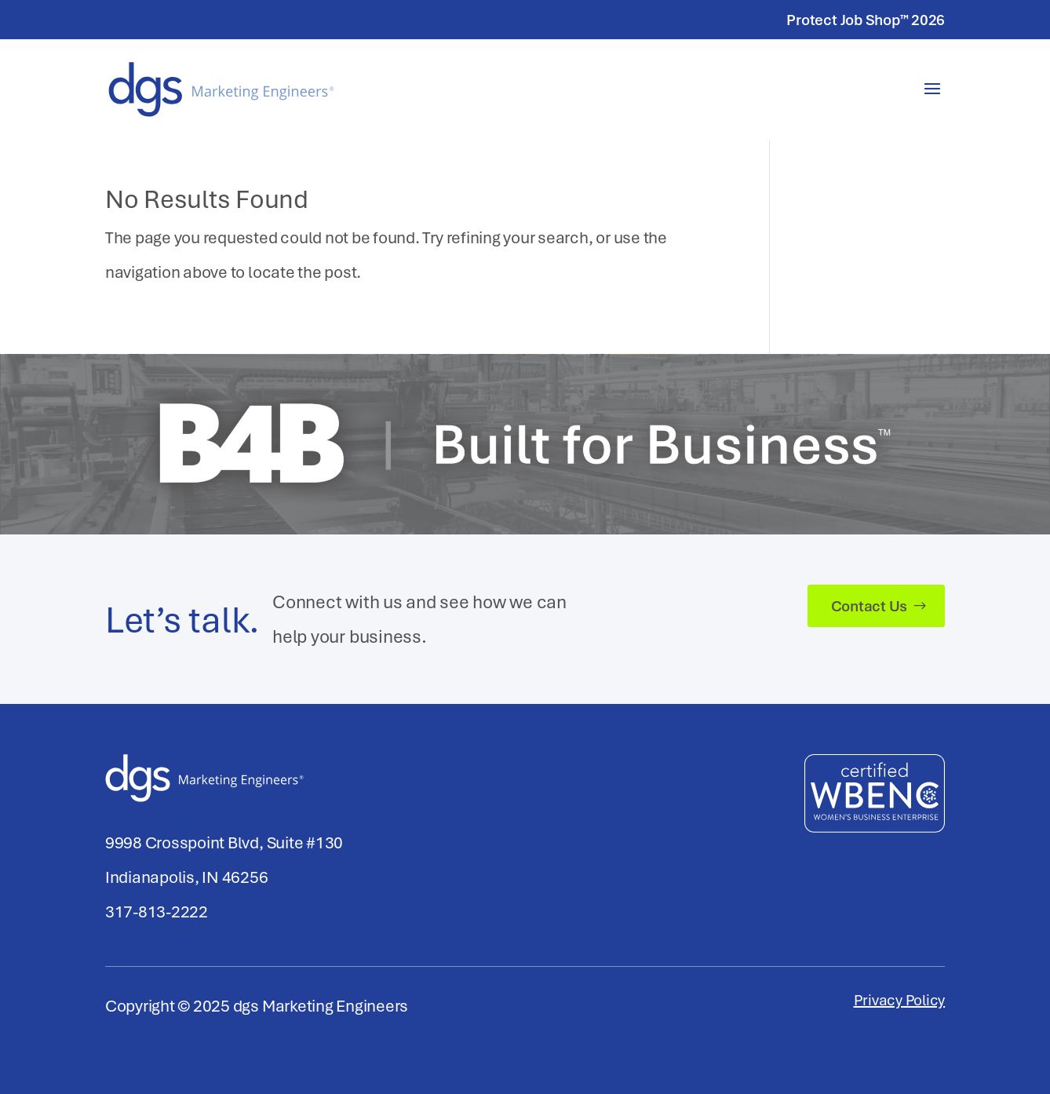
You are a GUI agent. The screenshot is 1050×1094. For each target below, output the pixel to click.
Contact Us (869, 606)
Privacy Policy (900, 1002)
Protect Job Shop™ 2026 (865, 21)
